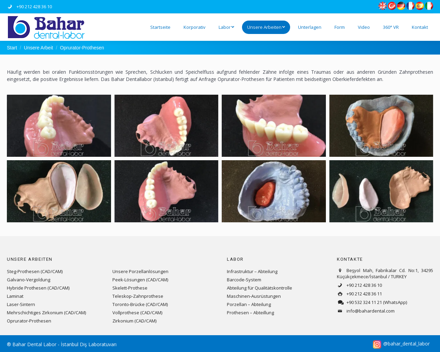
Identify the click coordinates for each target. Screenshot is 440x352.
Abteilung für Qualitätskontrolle (259, 288)
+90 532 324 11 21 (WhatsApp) (372, 302)
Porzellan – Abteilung (249, 304)
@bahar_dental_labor (406, 343)
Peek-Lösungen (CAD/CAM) (140, 280)
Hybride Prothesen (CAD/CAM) (38, 288)
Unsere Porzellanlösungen (140, 271)
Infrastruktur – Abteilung (252, 271)
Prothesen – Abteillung (250, 312)
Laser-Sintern (21, 304)
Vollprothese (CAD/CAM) (137, 312)
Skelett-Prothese (129, 288)
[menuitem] (160, 27)
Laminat (15, 296)
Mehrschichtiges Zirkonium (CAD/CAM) (46, 312)
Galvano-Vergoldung (28, 280)
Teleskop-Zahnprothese (137, 296)
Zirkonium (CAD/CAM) (134, 321)
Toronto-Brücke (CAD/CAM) (140, 304)
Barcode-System (244, 280)
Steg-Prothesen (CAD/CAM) (35, 271)
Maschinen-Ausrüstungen (254, 296)
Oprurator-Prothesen (29, 321)
